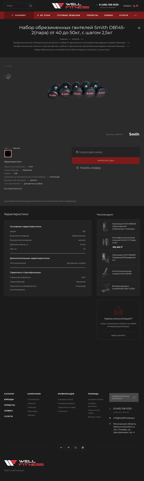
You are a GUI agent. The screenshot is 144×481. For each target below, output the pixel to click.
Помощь (93, 394)
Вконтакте (61, 447)
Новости (32, 403)
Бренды (9, 399)
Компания (34, 394)
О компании (33, 399)
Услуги (8, 416)
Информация (66, 394)
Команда (32, 407)
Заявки (127, 5)
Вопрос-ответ (94, 417)
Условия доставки (66, 403)
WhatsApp (83, 447)
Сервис (8, 411)
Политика (62, 411)
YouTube (76, 447)
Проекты (9, 405)
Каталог (9, 394)
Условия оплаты (65, 399)
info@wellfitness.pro (124, 418)
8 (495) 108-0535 (109, 4)
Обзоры (31, 415)
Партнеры (32, 411)
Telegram (68, 447)
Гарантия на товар (67, 407)
